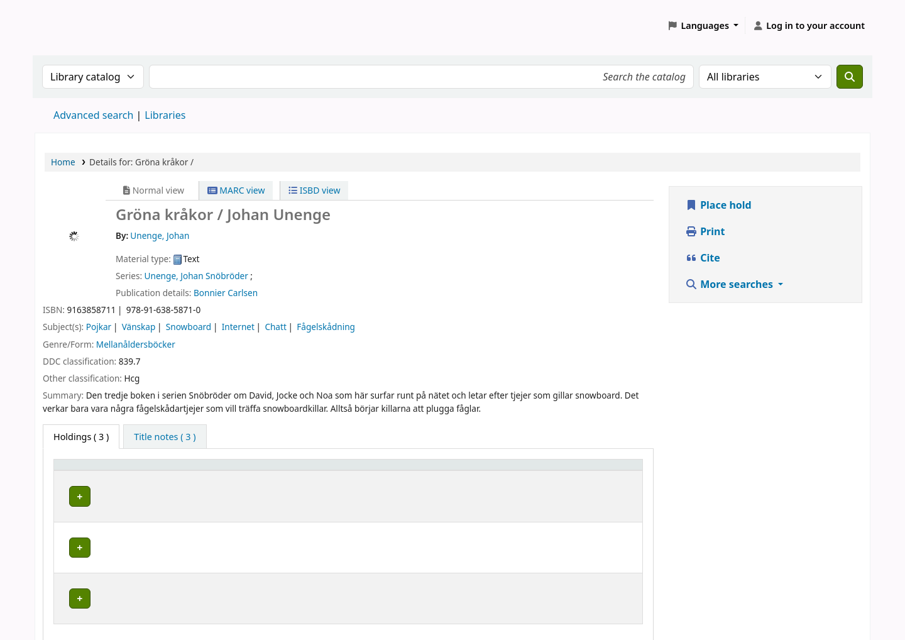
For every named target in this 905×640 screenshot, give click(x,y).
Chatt (275, 327)
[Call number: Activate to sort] (443, 471)
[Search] (849, 77)
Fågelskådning (326, 327)
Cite (702, 258)
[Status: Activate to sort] (591, 471)
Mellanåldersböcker (135, 344)
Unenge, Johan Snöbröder (196, 276)
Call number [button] (380, 471)
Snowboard (188, 327)
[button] (703, 26)
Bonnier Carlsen (226, 293)
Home (63, 162)
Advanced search (93, 115)
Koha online (66, 25)
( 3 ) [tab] (81, 437)
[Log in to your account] (808, 26)
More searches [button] (730, 284)
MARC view (236, 190)
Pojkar (98, 327)
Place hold (718, 205)
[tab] (164, 437)
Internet (238, 327)
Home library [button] (88, 471)
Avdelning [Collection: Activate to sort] (241, 471)
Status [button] (560, 471)
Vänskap (139, 327)
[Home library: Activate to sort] (134, 471)
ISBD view (314, 190)
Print (705, 231)
